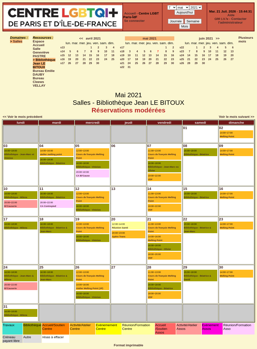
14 (84, 55)
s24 (182, 55)
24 (105, 59)
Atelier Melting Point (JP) (89, 288)
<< (81, 38)
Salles (18, 41)
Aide (230, 15)
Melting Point (227, 136)
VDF (150, 179)
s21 (122, 63)
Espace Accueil (38, 43)
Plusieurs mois (245, 39)
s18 (122, 51)
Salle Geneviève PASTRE (41, 52)
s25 (182, 59)
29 (90, 63)
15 (90, 55)
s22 (122, 67)
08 (185, 146)
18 (112, 55)
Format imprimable (128, 345)
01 (185, 128)
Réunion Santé (120, 228)
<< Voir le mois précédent (22, 117)
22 (90, 59)
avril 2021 (93, 38)
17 (105, 55)
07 (149, 146)
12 (69, 55)
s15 (62, 55)
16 (97, 55)
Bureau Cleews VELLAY (39, 81)
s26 (182, 63)
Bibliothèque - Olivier (159, 249)
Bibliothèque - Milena (15, 197)
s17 (62, 63)
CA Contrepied (48, 206)
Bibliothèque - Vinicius (88, 167)
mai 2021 (149, 38)
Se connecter (134, 21)
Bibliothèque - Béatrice (52, 163)
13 (76, 55)
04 (41, 146)
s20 (122, 59)
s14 (62, 51)
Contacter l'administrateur (232, 20)
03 (5, 146)
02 (221, 128)
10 (105, 51)
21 (84, 59)
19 (69, 59)
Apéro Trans (118, 236)
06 (113, 146)
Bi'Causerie (10, 206)
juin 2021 (206, 38)
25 (112, 59)
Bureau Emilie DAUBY (44, 72)
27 (76, 63)
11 (112, 51)
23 (97, 59)
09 (221, 146)
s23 (182, 51)
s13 (62, 47)
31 (129, 67)
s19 (122, 55)
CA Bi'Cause (83, 175)
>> (218, 38)
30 (97, 63)
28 (84, 63)
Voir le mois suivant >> (236, 117)
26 (69, 63)
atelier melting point (51, 154)
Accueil (130, 13)
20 (76, 59)
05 (77, 146)
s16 (62, 59)
